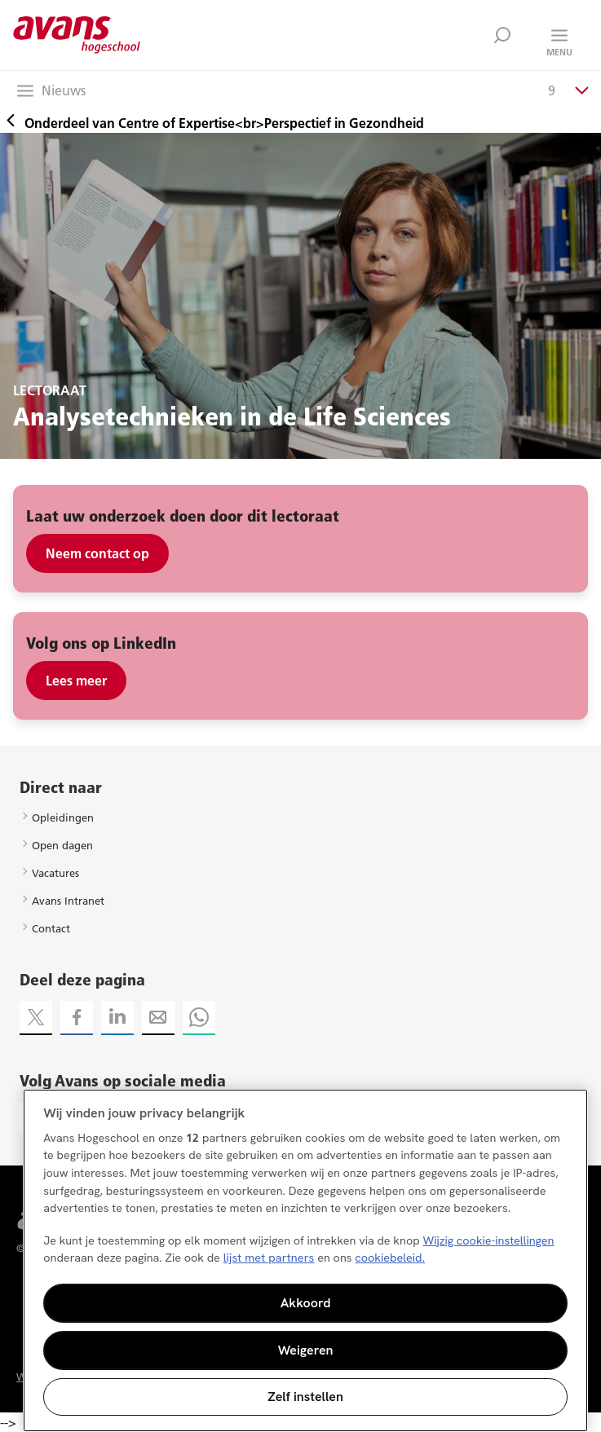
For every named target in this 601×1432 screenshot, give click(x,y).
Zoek (502, 35)
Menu (559, 52)
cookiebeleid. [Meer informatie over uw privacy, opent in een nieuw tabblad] (390, 1257)
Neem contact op (97, 553)
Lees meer (76, 680)
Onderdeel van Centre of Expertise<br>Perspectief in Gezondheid (212, 123)
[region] (305, 1260)
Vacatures (55, 872)
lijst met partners (269, 1257)
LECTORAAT (49, 390)
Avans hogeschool (77, 35)
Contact (51, 928)
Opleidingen (63, 817)
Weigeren (306, 1350)
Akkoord (306, 1302)
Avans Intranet (68, 900)
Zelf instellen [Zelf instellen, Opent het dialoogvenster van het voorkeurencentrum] (305, 1396)
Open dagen (62, 845)
